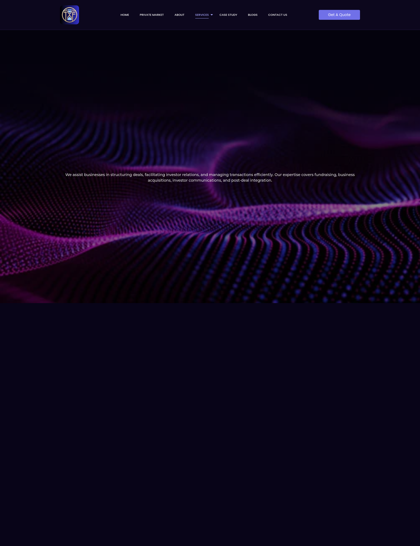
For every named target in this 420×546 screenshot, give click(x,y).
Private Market (152, 15)
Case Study (228, 15)
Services (203, 15)
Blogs (253, 15)
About (180, 15)
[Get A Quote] (339, 15)
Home (125, 15)
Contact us (277, 15)
